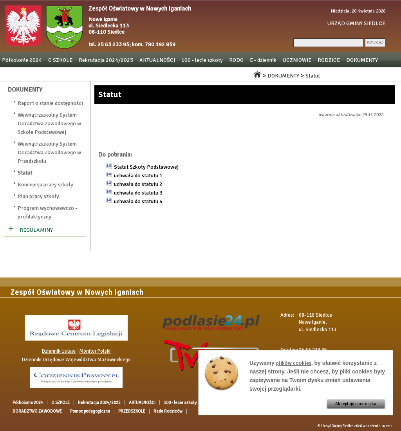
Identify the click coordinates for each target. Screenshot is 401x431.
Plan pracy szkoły (38, 196)
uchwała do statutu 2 (138, 184)
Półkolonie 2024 (22, 60)
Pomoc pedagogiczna (135, 73)
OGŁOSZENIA (18, 73)
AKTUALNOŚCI (157, 60)
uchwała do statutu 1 (138, 175)
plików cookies (293, 363)
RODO (236, 60)
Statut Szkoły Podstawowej (146, 167)
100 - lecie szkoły (202, 60)
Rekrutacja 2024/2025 (106, 60)
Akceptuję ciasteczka (355, 403)
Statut (312, 75)
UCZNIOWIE (297, 60)
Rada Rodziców (227, 73)
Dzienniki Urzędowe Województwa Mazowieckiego (76, 360)
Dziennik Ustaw (59, 351)
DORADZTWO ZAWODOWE (72, 73)
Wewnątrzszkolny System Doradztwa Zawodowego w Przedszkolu (49, 152)
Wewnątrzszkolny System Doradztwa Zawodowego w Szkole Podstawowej (49, 123)
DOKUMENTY (362, 60)
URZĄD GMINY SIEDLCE (356, 23)
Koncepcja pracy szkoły (45, 184)
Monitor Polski (94, 351)
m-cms (387, 426)
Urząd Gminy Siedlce (337, 426)
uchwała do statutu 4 (138, 201)
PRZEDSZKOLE (184, 73)
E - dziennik (263, 60)
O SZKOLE (60, 60)
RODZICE (329, 60)
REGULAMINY (36, 230)
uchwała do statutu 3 (138, 192)
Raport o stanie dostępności (50, 103)
